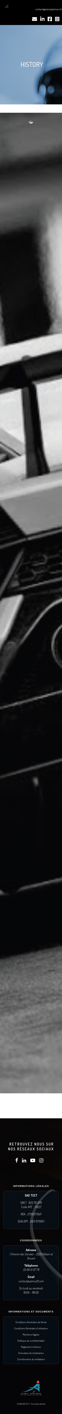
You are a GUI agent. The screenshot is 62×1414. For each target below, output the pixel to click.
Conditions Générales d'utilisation (31, 1328)
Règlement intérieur (31, 1346)
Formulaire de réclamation (31, 1353)
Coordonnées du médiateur (31, 1359)
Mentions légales (31, 1334)
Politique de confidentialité (31, 1340)
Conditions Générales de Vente (31, 1322)
